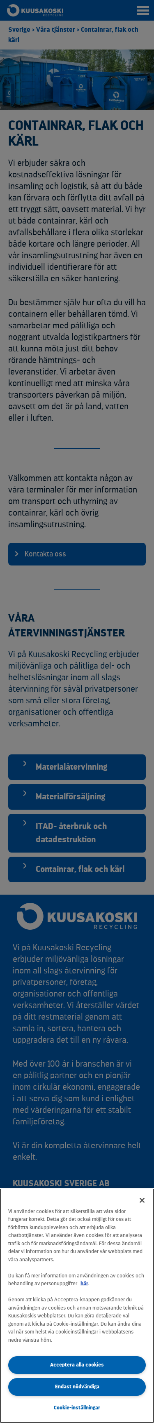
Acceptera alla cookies (77, 1364)
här (84, 1283)
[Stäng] (142, 1200)
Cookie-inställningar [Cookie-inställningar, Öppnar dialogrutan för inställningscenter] (77, 1407)
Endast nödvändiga (77, 1386)
